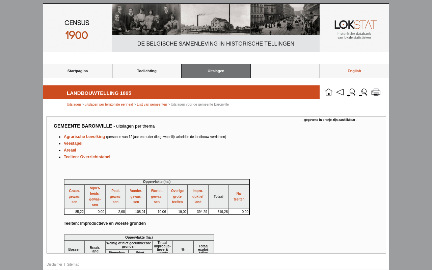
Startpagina (78, 71)
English (354, 71)
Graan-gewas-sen (74, 196)
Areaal (70, 150)
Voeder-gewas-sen (136, 196)
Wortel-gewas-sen (156, 196)
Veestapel (73, 143)
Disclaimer (54, 264)
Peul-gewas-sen (116, 196)
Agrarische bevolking (145, 136)
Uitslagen (216, 71)
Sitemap (73, 264)
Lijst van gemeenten (152, 104)
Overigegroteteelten (177, 196)
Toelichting (147, 71)
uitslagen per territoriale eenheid (109, 104)
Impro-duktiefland (198, 196)
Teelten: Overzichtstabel (87, 157)
